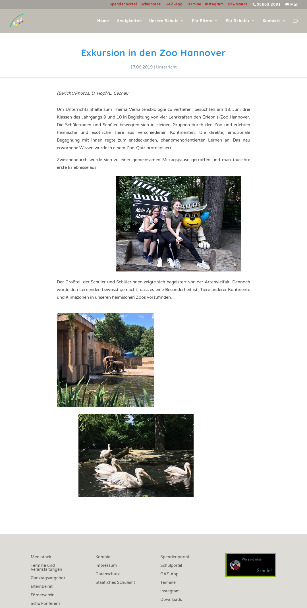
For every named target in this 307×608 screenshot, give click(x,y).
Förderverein (43, 595)
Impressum (106, 566)
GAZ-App (174, 4)
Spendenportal (123, 4)
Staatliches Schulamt (115, 583)
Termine (194, 4)
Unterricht (166, 67)
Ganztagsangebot (48, 578)
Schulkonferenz (46, 604)
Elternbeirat (42, 587)
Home (103, 21)
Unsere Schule (164, 21)
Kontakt (103, 557)
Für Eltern (202, 21)
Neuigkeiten (129, 21)
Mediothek (41, 557)
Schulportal (151, 4)
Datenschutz (108, 574)
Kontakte (272, 21)
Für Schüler (238, 21)
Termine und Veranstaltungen (46, 568)
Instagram (214, 4)
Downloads (238, 4)
